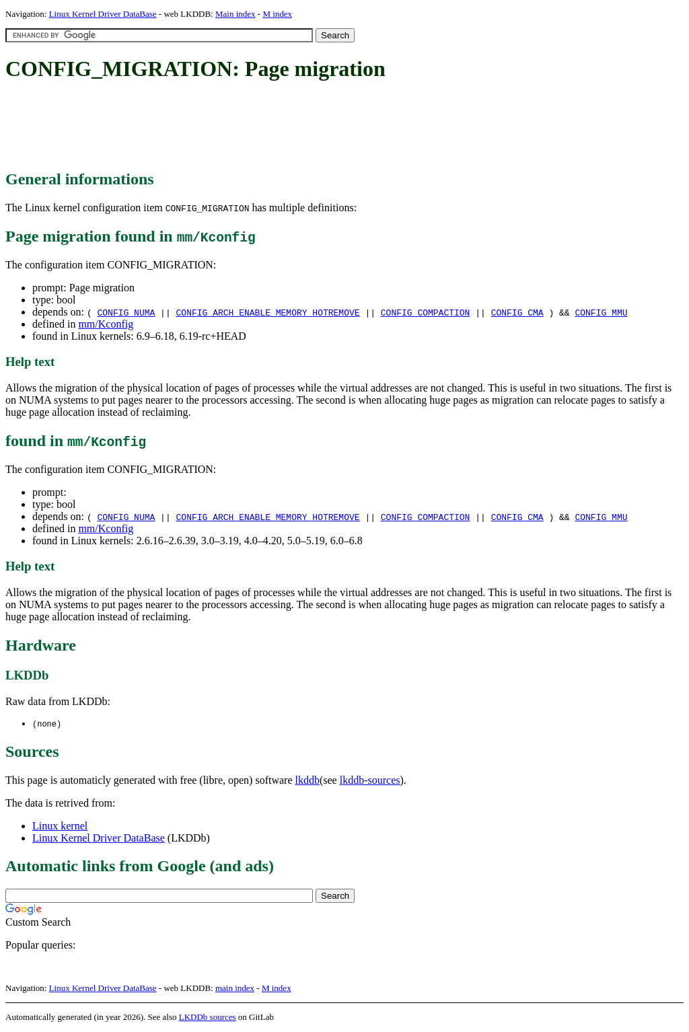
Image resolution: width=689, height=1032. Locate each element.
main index (234, 989)
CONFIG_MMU (601, 312)
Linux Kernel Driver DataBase (103, 14)
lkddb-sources (370, 780)
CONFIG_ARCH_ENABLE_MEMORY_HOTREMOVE (268, 312)
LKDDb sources (207, 1017)
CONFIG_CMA (517, 312)
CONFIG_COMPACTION (425, 312)
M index (277, 14)
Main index (235, 14)
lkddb (307, 780)
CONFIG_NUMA (126, 312)
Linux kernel (59, 826)
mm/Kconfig (105, 324)
